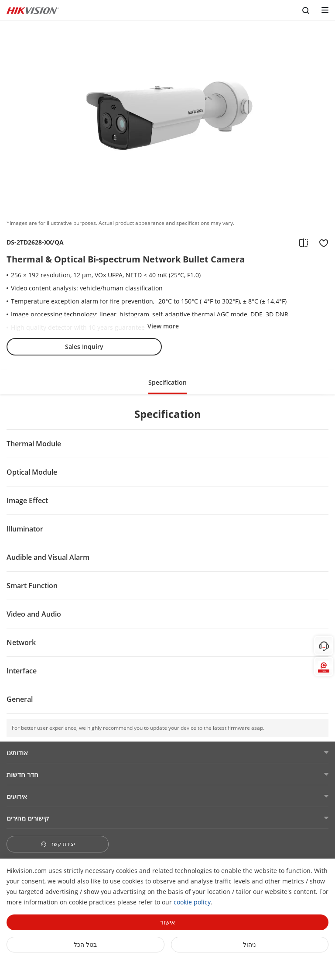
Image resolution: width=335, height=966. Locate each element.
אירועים (17, 796)
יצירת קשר (57, 844)
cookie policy (192, 902)
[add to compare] (304, 242)
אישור (167, 922)
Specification (167, 382)
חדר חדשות (22, 774)
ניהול (249, 944)
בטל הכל (85, 944)
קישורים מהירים (28, 818)
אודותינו (17, 752)
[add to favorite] (321, 242)
